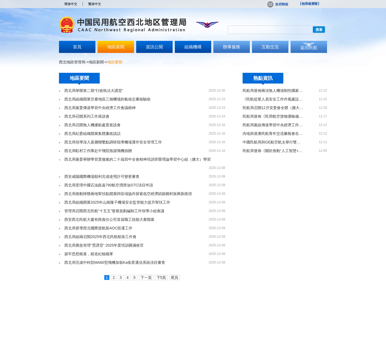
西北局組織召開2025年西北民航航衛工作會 (100, 237)
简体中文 (70, 4)
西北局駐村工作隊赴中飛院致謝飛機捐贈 (98, 151)
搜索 (319, 30)
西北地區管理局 (72, 62)
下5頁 (161, 277)
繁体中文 (94, 4)
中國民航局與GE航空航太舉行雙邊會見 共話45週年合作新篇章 (273, 142)
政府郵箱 (277, 4)
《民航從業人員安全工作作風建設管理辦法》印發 (273, 99)
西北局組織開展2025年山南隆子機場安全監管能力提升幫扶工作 (117, 202)
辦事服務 (231, 47)
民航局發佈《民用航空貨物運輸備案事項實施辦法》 (273, 116)
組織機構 (193, 47)
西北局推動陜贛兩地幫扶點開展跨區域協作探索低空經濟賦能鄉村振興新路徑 (128, 194)
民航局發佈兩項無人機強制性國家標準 (273, 90)
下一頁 (146, 277)
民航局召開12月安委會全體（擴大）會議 (273, 108)
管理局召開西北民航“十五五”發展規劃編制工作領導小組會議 (114, 211)
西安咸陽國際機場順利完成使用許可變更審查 (101, 176)
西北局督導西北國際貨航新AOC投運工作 (98, 228)
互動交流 (270, 47)
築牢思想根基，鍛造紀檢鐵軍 (88, 254)
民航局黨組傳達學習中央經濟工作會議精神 (273, 125)
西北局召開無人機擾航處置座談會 (92, 125)
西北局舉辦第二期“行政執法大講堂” (93, 90)
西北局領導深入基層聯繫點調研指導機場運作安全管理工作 (113, 142)
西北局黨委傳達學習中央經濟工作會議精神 (100, 108)
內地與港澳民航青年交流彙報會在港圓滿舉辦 (273, 133)
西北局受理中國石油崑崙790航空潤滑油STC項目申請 (108, 185)
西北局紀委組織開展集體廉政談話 (92, 133)
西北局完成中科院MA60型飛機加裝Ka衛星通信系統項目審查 (114, 262)
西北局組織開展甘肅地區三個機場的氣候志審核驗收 (107, 99)
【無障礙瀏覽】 (309, 4)
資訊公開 (154, 47)
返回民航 (308, 47)
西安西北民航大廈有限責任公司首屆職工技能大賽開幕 (109, 219)
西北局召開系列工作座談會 (86, 116)
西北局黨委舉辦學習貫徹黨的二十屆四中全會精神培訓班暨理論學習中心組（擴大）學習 (137, 159)
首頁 (77, 47)
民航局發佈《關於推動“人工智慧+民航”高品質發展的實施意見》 (273, 151)
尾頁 (174, 277)
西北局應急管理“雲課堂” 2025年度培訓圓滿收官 (104, 245)
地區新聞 (115, 47)
